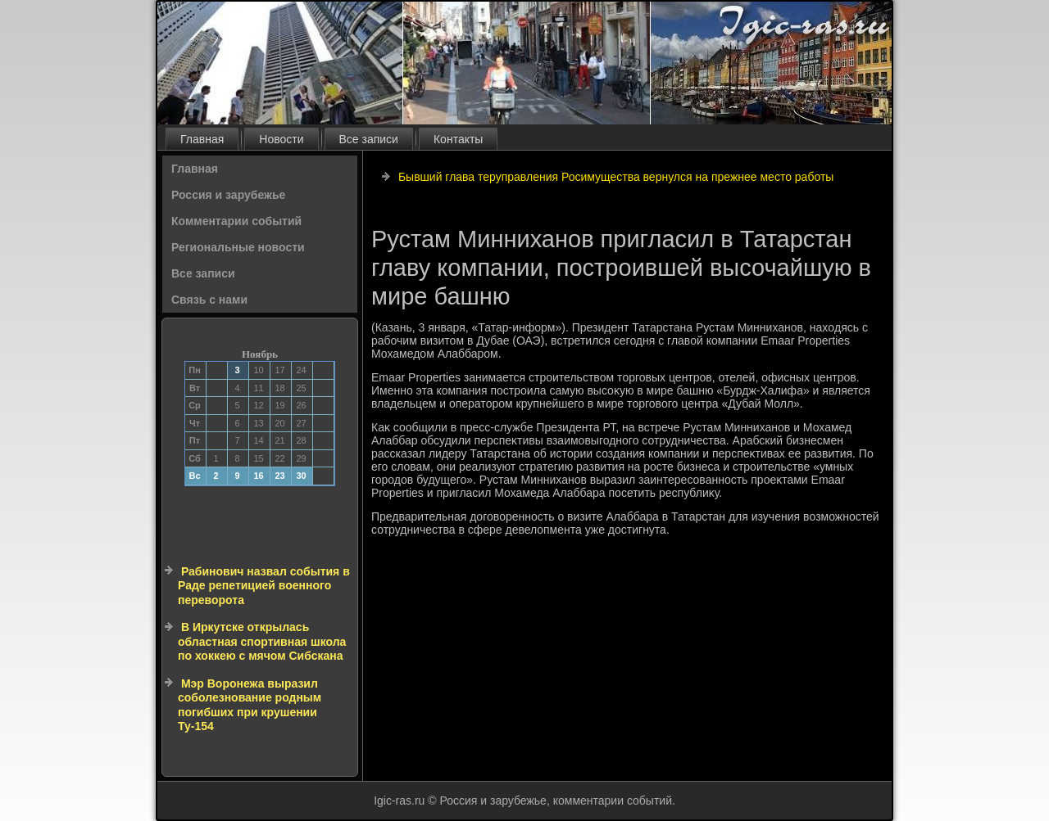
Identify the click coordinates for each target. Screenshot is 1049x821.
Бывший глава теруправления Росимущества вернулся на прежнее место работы (615, 176)
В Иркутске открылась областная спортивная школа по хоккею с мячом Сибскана (262, 641)
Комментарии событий (236, 221)
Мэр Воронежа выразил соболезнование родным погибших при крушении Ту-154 (249, 705)
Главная (202, 139)
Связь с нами (209, 299)
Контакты (458, 139)
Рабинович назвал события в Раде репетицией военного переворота (264, 586)
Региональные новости (238, 247)
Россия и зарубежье (228, 194)
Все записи (368, 139)
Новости (281, 139)
